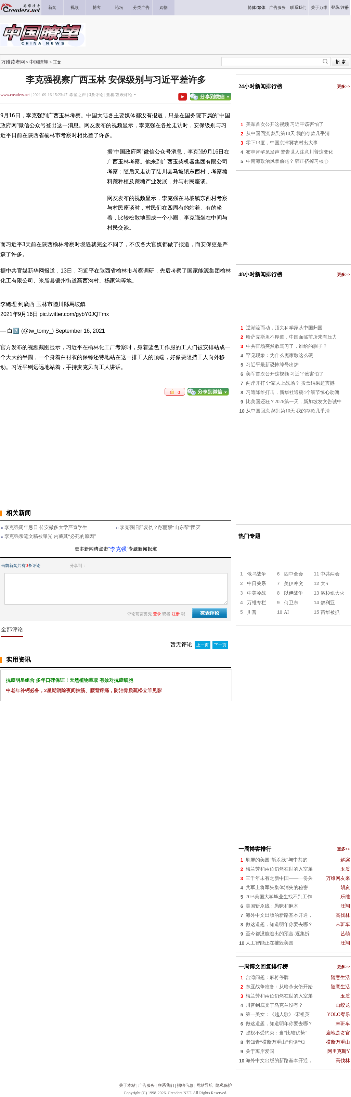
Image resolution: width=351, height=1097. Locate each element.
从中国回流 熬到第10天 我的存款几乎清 (288, 133)
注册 (345, 7)
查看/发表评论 (119, 94)
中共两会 (330, 574)
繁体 (261, 7)
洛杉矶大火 (332, 593)
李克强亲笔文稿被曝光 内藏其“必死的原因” (50, 536)
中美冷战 (256, 593)
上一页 (202, 645)
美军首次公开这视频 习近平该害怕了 (285, 124)
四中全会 (293, 574)
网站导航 (204, 1085)
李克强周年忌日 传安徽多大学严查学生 (45, 527)
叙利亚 (328, 602)
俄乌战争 (256, 574)
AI (286, 612)
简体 (252, 7)
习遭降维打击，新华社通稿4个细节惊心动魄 (292, 392)
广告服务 (146, 1085)
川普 (252, 612)
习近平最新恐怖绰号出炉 (272, 364)
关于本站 (127, 1085)
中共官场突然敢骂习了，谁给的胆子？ (286, 346)
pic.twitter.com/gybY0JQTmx (74, 314)
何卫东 (291, 602)
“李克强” (118, 549)
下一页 (220, 645)
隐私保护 (224, 1085)
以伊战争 (293, 593)
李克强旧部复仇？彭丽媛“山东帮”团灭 (160, 527)
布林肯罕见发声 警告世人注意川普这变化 (290, 152)
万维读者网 (13, 62)
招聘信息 (185, 1085)
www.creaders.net (15, 94)
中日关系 (256, 583)
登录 (335, 7)
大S (324, 583)
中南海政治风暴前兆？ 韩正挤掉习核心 (287, 161)
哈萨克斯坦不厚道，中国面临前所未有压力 (291, 337)
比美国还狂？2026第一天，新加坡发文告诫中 (294, 401)
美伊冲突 (293, 583)
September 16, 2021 (80, 331)
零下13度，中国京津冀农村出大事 (282, 142)
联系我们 (166, 1085)
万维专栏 (256, 602)
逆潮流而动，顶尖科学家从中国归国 (284, 327)
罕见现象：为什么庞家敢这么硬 (279, 355)
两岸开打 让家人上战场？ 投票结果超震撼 (290, 383)
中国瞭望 (39, 62)
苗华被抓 (330, 612)
